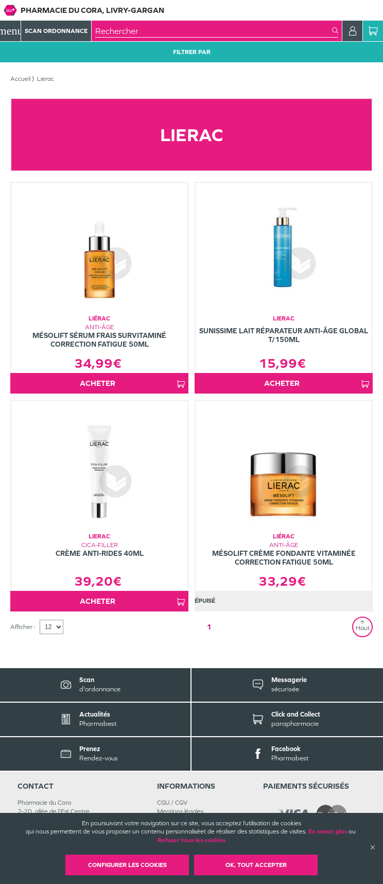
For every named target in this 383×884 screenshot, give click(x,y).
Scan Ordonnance (56, 31)
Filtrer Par (192, 52)
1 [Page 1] (209, 626)
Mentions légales (180, 811)
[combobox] (213, 31)
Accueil (20, 78)
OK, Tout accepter (256, 865)
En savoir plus (327, 831)
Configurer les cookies (127, 865)
